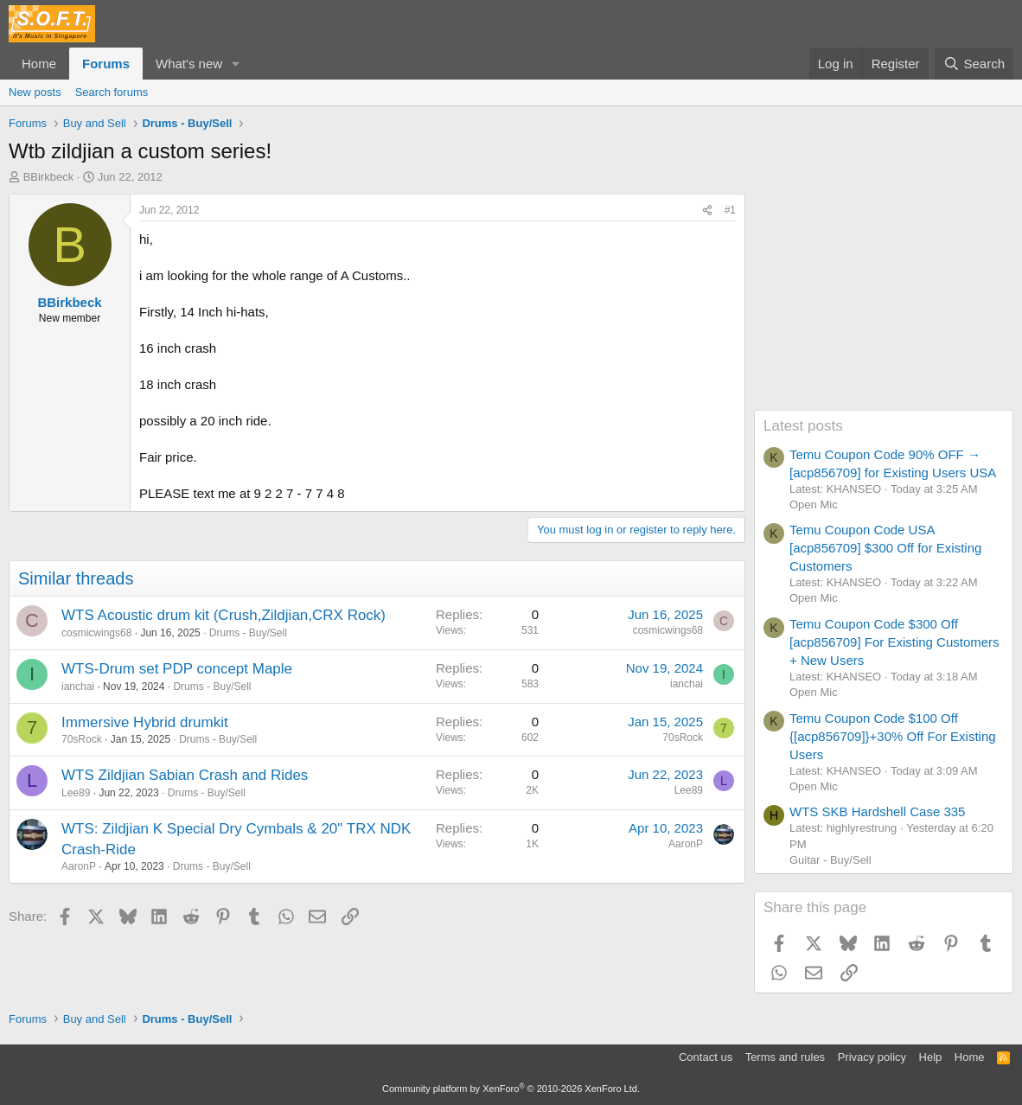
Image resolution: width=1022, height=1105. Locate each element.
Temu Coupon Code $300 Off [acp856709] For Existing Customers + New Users (894, 641)
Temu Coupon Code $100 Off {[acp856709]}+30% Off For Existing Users (892, 736)
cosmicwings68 (96, 633)
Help (930, 1057)
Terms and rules (785, 1057)
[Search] (974, 64)
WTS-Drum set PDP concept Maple (176, 669)
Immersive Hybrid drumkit (144, 722)
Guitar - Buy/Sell (830, 859)
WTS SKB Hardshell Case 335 (877, 811)
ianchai (77, 686)
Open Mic (813, 504)
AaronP (78, 866)
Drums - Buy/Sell (248, 633)
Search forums (112, 92)
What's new (189, 63)
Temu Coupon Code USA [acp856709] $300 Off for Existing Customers (885, 547)
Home (39, 63)
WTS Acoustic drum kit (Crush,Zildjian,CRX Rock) (223, 615)
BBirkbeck (48, 176)
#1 (730, 210)
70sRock (81, 739)
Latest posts (803, 426)
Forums (106, 63)
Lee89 (75, 793)
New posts (35, 92)
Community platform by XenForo (511, 1088)
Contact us (705, 1057)
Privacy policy (872, 1057)
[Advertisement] (883, 302)
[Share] (707, 210)
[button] (236, 64)
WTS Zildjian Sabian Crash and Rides (184, 775)
